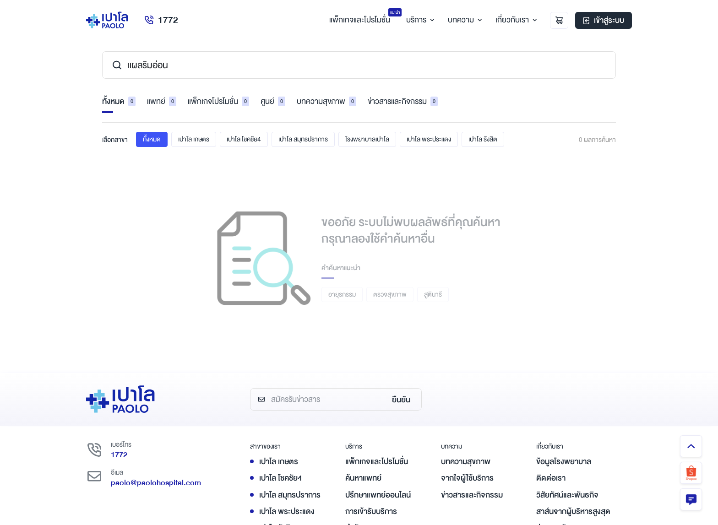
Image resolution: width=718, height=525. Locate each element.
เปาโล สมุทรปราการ (303, 139)
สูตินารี (433, 294)
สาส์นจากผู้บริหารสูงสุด (573, 511)
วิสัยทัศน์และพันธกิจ (567, 495)
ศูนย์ (273, 101)
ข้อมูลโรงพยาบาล (563, 461)
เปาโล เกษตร (193, 139)
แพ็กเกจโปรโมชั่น (218, 101)
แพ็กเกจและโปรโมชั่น (376, 461)
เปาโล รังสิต (482, 139)
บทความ (463, 20)
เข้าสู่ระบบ (603, 20)
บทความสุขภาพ (326, 101)
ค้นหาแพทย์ (363, 478)
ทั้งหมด (119, 101)
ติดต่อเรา (551, 478)
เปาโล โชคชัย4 (244, 139)
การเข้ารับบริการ (371, 511)
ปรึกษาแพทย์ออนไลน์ (378, 495)
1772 (161, 19)
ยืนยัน (401, 399)
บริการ (419, 20)
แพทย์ (161, 101)
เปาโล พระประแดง (429, 139)
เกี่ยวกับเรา (514, 20)
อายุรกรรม (342, 294)
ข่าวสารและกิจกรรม (403, 101)
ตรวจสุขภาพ (390, 294)
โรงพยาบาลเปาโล (367, 139)
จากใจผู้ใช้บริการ (467, 478)
